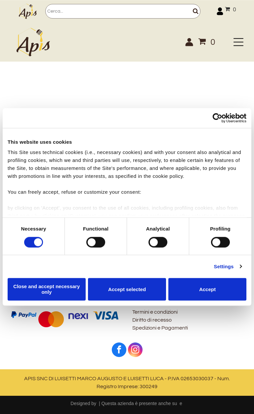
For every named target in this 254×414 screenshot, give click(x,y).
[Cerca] (122, 11)
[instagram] (135, 350)
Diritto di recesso (152, 320)
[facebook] (119, 350)
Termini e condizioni (155, 312)
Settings (224, 266)
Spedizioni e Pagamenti (160, 328)
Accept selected (127, 289)
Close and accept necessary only (46, 289)
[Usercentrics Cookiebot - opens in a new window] (217, 118)
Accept (207, 289)
